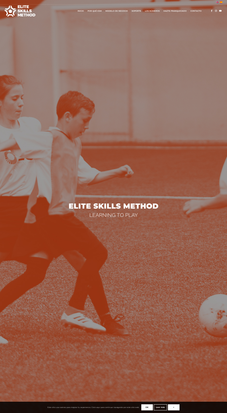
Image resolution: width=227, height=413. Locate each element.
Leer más (160, 407)
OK (146, 407)
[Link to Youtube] (220, 11)
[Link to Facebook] (211, 11)
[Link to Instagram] (216, 11)
